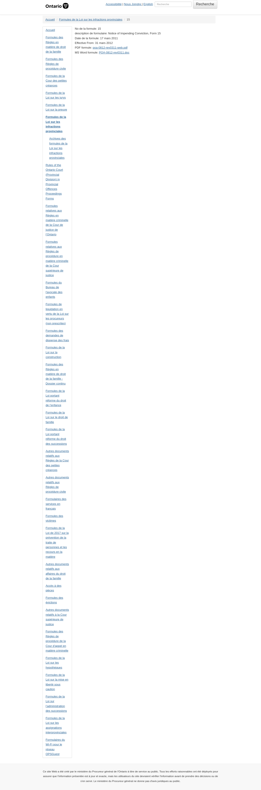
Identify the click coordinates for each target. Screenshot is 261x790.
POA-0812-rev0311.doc (114, 52)
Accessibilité (114, 4)
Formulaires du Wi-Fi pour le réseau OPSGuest (55, 747)
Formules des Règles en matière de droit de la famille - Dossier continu (56, 374)
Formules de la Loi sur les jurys (56, 95)
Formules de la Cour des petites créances (56, 80)
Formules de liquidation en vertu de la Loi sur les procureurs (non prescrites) (57, 313)
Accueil (50, 19)
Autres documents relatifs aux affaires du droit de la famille (57, 571)
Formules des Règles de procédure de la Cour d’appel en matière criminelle (57, 641)
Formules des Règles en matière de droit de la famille (56, 44)
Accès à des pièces (54, 588)
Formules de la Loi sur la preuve (56, 107)
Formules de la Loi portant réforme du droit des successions (56, 436)
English (148, 4)
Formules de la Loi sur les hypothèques (55, 662)
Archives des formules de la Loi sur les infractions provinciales (58, 148)
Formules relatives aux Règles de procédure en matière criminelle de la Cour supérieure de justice (57, 258)
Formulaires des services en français (56, 503)
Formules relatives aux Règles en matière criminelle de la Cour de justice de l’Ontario (57, 220)
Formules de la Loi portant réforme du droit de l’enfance (56, 398)
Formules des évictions (54, 600)
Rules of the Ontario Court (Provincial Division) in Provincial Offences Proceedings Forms (54, 181)
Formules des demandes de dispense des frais (57, 335)
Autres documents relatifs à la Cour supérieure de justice (57, 617)
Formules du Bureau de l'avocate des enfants (54, 289)
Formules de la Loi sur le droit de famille (57, 417)
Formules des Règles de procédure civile (56, 63)
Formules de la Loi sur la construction (55, 352)
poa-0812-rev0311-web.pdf (110, 47)
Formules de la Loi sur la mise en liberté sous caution (57, 682)
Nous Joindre (133, 4)
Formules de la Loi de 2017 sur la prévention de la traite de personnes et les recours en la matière (57, 542)
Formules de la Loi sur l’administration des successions (56, 703)
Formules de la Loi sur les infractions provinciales (90, 19)
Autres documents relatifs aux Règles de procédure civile (57, 484)
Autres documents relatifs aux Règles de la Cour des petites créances (57, 460)
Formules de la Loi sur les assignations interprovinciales (56, 725)
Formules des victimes (54, 518)
